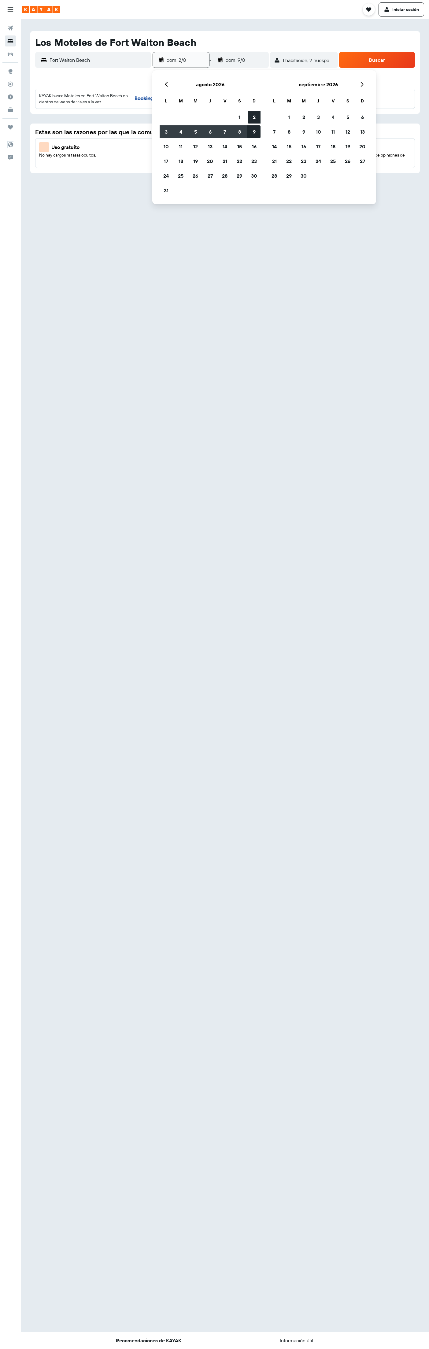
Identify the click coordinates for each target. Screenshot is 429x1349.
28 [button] (224, 176)
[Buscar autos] (10, 54)
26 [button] (195, 176)
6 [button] (210, 132)
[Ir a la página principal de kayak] (41, 9)
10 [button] (166, 146)
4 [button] (180, 132)
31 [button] (166, 190)
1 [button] (239, 117)
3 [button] (166, 132)
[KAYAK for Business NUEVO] (10, 110)
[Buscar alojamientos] (10, 41)
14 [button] (225, 146)
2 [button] (254, 117)
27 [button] (210, 176)
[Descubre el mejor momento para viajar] (10, 97)
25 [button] (180, 176)
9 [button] (254, 132)
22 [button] (239, 161)
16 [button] (254, 146)
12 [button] (195, 146)
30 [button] (254, 176)
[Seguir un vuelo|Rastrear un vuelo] (10, 84)
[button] (10, 9)
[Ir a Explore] (10, 71)
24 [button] (166, 176)
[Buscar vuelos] (10, 28)
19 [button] (195, 161)
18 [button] (181, 161)
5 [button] (195, 132)
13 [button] (210, 146)
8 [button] (239, 132)
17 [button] (166, 161)
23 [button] (254, 161)
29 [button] (239, 176)
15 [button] (239, 146)
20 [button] (210, 161)
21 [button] (225, 161)
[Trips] (10, 127)
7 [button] (225, 132)
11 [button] (181, 146)
